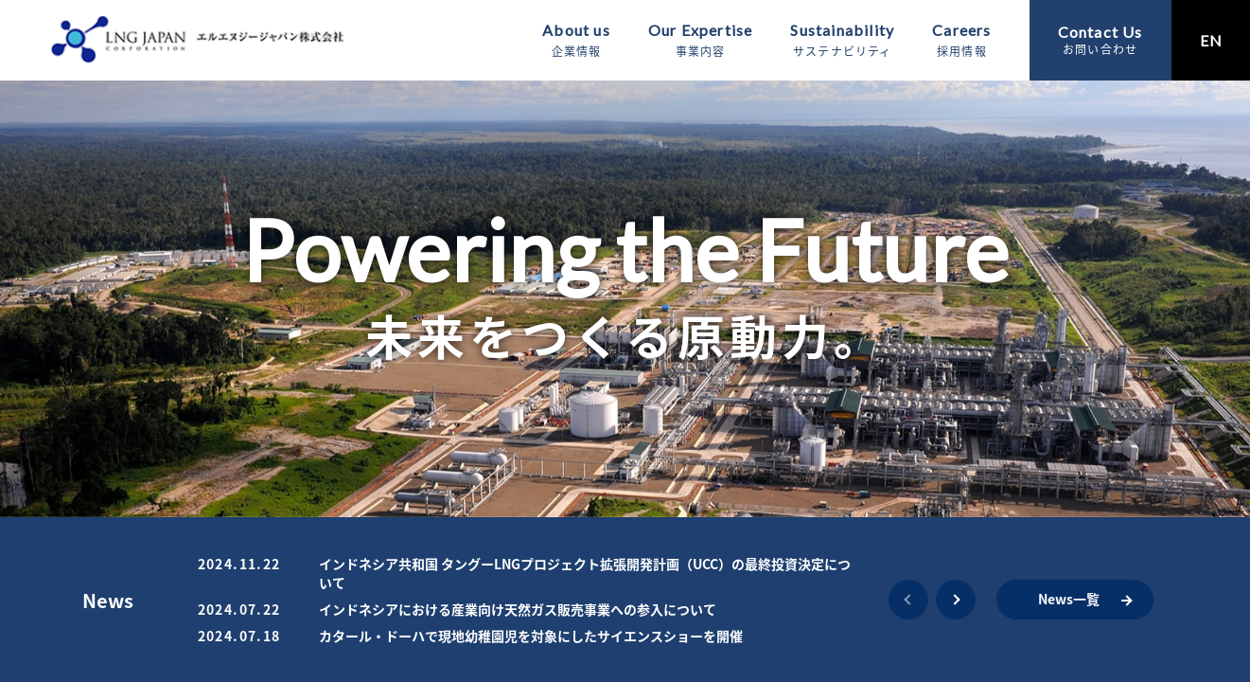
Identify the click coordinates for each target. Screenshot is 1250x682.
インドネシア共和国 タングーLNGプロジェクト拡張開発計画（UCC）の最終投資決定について (585, 573)
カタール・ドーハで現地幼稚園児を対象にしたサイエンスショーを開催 (531, 635)
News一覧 (1069, 598)
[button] (908, 599)
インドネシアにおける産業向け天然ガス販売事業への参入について (517, 609)
